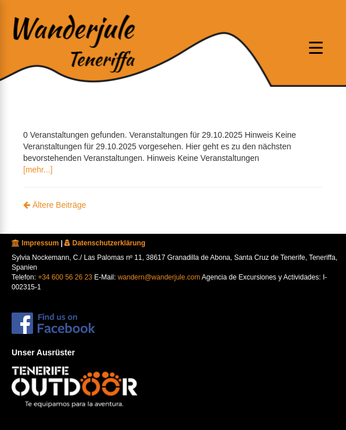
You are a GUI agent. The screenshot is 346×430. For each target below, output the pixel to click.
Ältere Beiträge (54, 205)
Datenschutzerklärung (104, 243)
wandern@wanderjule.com (159, 277)
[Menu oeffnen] (316, 47)
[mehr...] (38, 169)
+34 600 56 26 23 (65, 277)
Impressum (35, 243)
